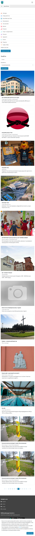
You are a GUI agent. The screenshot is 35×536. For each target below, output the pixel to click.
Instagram (3, 509)
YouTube (3, 506)
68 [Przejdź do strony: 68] (16, 488)
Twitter (3, 504)
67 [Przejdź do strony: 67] (14, 488)
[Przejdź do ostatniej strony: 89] (30, 489)
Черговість (3, 62)
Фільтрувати (4, 68)
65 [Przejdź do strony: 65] (10, 488)
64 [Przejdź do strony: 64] (8, 488)
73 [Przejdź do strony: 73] (26, 488)
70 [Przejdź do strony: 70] (20, 488)
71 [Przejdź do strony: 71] (22, 488)
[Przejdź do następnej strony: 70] (28, 489)
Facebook (3, 501)
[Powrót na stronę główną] (2, 6)
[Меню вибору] (32, 2)
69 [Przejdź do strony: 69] (18, 488)
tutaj (20, 527)
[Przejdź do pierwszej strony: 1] (5, 489)
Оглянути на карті (6, 51)
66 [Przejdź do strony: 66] (12, 488)
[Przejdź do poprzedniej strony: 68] (7, 489)
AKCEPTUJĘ (30, 533)
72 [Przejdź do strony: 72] (24, 488)
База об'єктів (6, 6)
